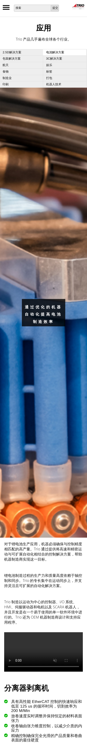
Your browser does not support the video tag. (43, 652)
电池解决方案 (55, 52)
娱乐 (49, 65)
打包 (49, 78)
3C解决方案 (54, 58)
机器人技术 (53, 84)
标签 (49, 71)
